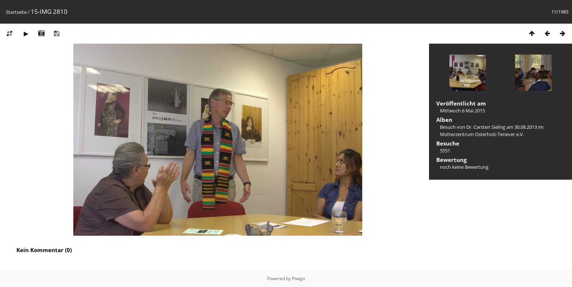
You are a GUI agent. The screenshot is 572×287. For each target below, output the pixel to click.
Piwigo (298, 278)
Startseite (16, 12)
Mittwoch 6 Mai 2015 (462, 110)
